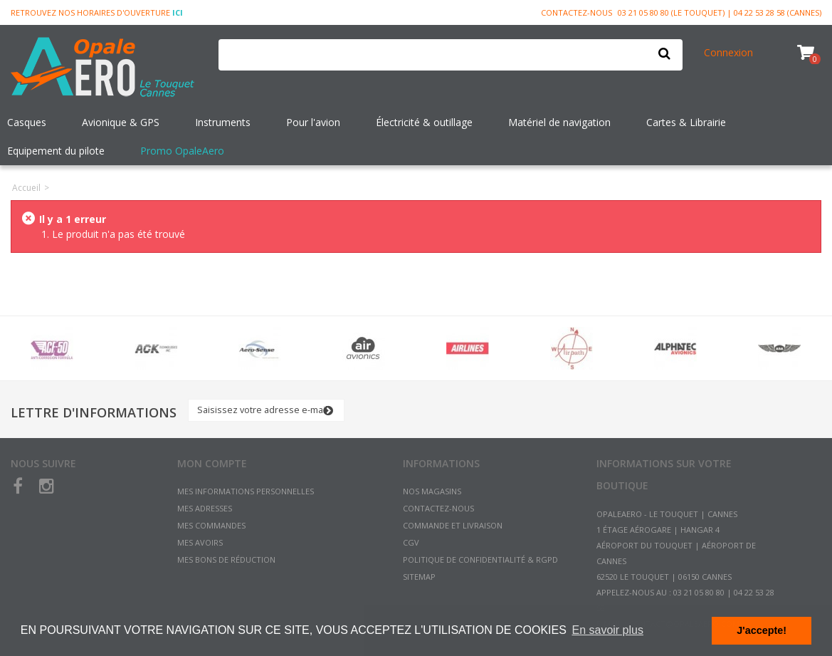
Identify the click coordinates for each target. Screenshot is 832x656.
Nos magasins (432, 491)
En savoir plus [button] (607, 630)
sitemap (419, 576)
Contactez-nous (576, 12)
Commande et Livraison (452, 525)
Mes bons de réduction (226, 559)
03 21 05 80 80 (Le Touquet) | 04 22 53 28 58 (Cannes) (719, 12)
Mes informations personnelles (245, 491)
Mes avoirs (200, 542)
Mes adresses (204, 508)
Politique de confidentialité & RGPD (480, 559)
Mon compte (212, 463)
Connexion (728, 52)
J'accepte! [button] (761, 630)
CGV (411, 542)
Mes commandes (211, 525)
